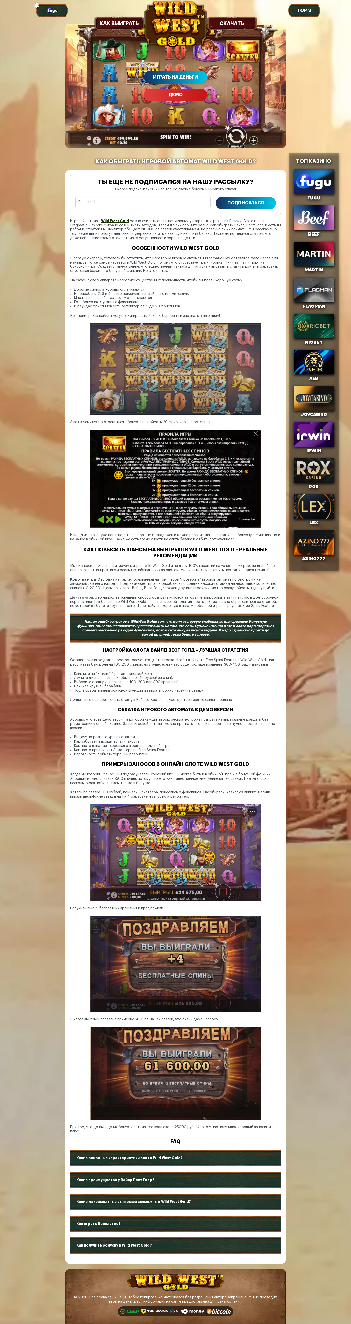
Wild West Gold (115, 221)
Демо (176, 94)
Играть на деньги (175, 77)
